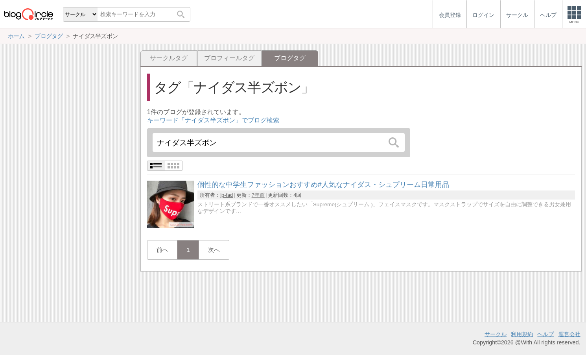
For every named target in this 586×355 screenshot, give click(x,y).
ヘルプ (545, 334)
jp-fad (226, 195)
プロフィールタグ (229, 58)
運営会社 (569, 334)
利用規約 (522, 334)
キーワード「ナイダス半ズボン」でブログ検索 (213, 120)
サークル (496, 334)
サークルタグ (169, 58)
